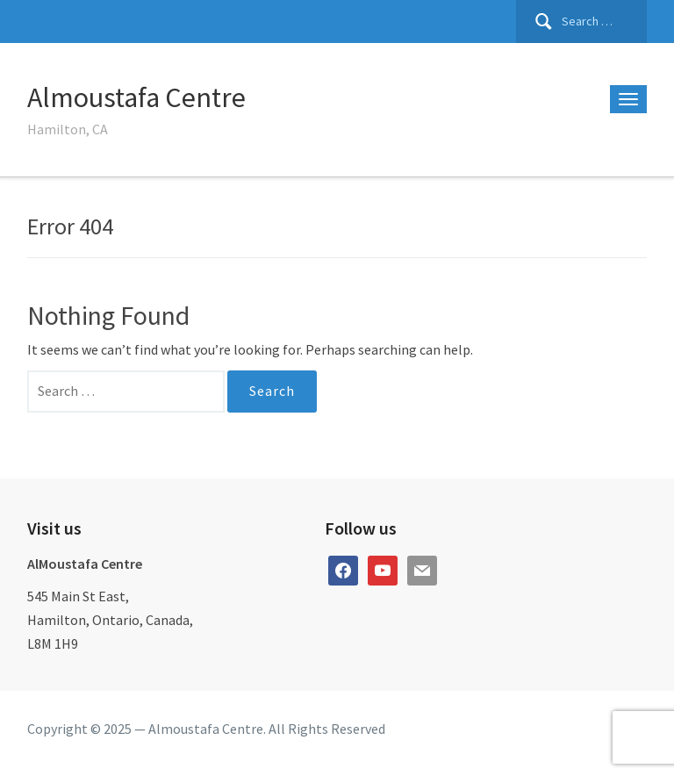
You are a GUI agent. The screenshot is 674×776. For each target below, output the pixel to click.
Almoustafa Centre (136, 97)
